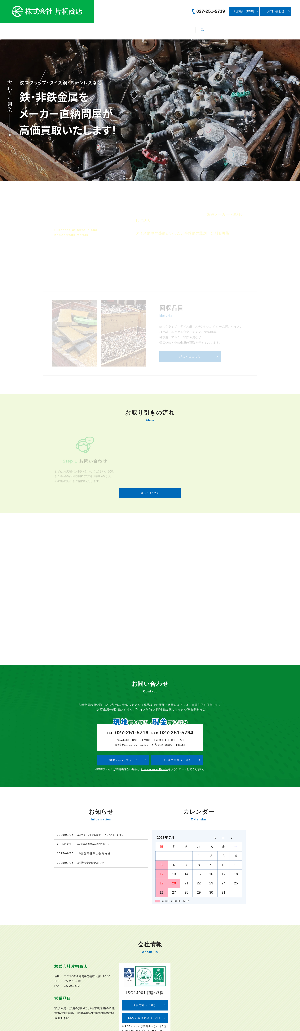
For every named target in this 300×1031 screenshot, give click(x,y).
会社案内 (100, 29)
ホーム (78, 29)
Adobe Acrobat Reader (154, 769)
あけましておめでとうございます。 (101, 834)
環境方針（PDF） (244, 11)
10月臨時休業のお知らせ (94, 853)
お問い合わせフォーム (123, 760)
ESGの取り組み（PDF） (145, 1017)
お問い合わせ (275, 11)
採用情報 (207, 29)
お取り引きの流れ (178, 29)
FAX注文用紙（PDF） (177, 760)
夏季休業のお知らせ (90, 862)
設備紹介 (148, 29)
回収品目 (124, 29)
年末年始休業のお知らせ (93, 844)
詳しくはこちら (150, 493)
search (226, 29)
